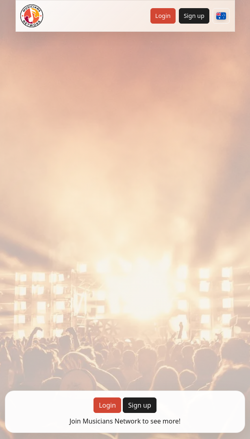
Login (163, 16)
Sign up (194, 16)
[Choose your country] (221, 16)
